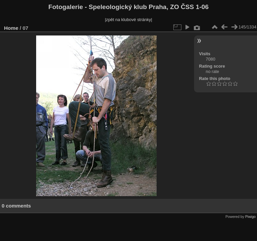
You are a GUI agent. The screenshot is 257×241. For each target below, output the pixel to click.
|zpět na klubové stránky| (128, 19)
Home (11, 28)
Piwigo (250, 217)
